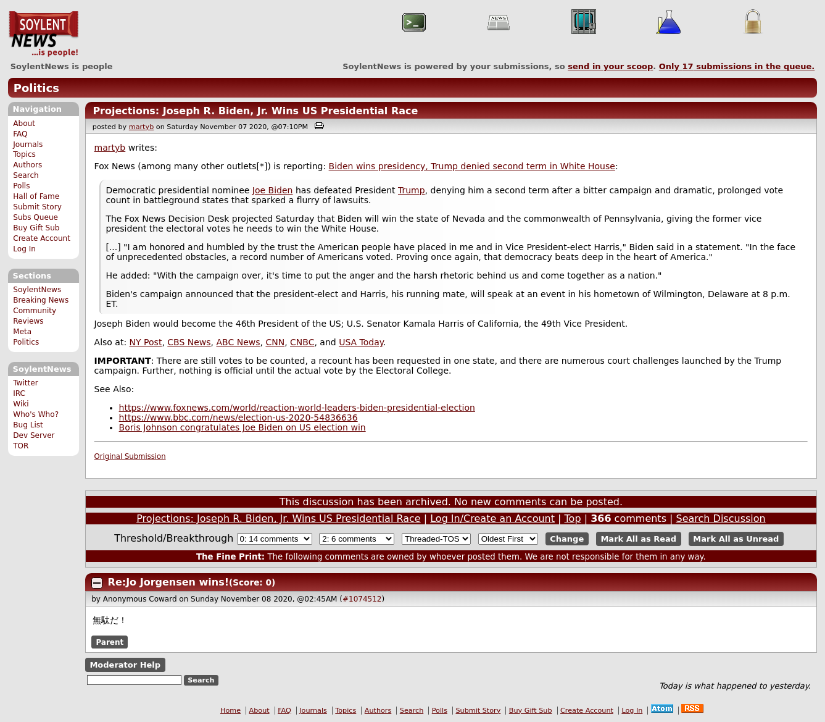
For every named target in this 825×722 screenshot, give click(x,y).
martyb (141, 127)
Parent (109, 641)
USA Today (361, 342)
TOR (20, 446)
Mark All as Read (638, 539)
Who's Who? (36, 414)
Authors (27, 165)
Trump (411, 190)
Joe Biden (272, 190)
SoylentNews (43, 34)
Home (230, 711)
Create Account (41, 238)
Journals (28, 144)
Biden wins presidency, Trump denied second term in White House (472, 166)
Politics (36, 88)
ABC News (238, 342)
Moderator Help (124, 665)
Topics (24, 154)
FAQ (20, 134)
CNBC (302, 342)
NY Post (146, 342)
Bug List (28, 425)
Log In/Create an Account (492, 518)
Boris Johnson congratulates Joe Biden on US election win (242, 427)
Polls (21, 186)
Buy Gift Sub (36, 228)
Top (573, 518)
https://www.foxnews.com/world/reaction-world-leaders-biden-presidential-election (297, 408)
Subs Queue (35, 217)
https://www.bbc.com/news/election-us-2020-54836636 (238, 417)
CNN (274, 342)
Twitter (25, 383)
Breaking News (40, 300)
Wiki (20, 404)
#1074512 (362, 599)
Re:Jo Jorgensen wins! (168, 582)
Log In (24, 249)
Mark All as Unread (736, 539)
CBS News (188, 342)
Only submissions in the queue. (737, 66)
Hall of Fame (36, 196)
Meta (22, 331)
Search (26, 175)
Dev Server (33, 435)
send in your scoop (610, 66)
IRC (19, 393)
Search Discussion (721, 518)
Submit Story (37, 207)
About (24, 123)
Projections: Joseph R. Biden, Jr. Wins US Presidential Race (255, 111)
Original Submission (130, 456)
